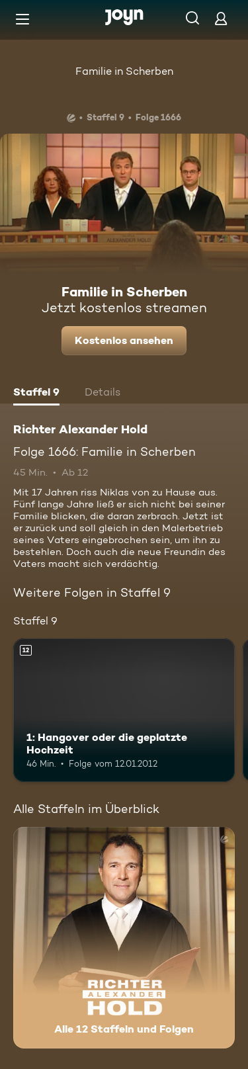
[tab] (36, 394)
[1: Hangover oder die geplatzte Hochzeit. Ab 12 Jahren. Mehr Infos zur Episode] (124, 710)
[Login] (221, 18)
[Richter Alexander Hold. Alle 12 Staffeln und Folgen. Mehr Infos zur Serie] (124, 937)
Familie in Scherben (124, 71)
